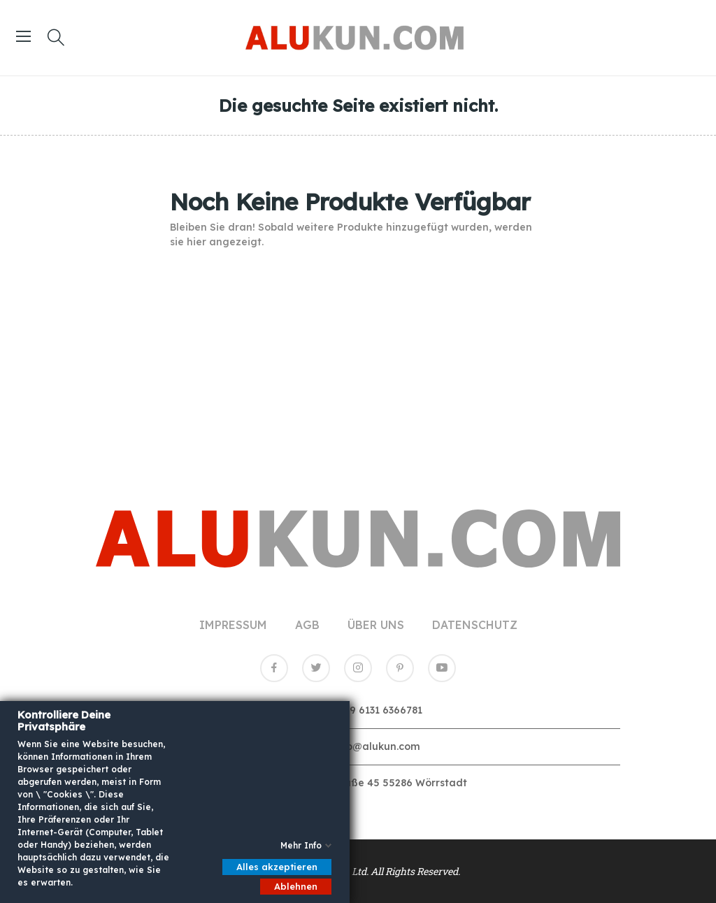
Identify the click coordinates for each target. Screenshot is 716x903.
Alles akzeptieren (276, 866)
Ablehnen (295, 886)
